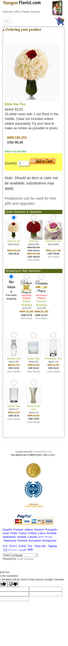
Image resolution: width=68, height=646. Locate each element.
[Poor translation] (13, 584)
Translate (25, 559)
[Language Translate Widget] (20, 555)
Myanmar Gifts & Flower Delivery (21, 11)
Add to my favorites (15, 151)
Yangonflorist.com (42, 451)
